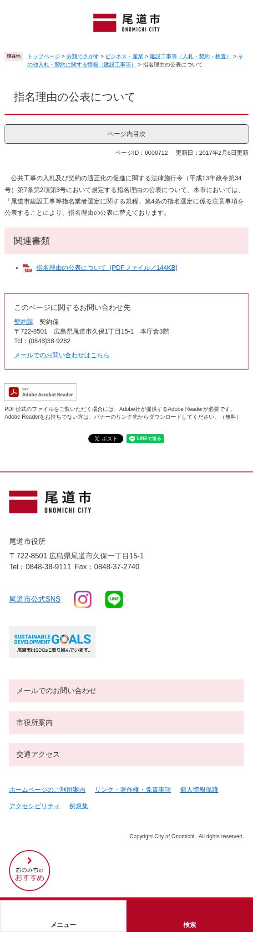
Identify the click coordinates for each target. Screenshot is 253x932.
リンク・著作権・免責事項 (133, 789)
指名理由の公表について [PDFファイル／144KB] (106, 267)
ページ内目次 (126, 133)
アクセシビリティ (34, 806)
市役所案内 (34, 722)
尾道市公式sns (35, 599)
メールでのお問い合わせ (56, 690)
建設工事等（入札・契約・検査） (191, 56)
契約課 (23, 321)
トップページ (43, 56)
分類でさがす (82, 56)
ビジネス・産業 (124, 56)
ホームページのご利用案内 (47, 789)
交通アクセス (38, 754)
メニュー (63, 924)
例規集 (78, 806)
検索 (189, 924)
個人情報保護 (199, 789)
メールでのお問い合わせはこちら (62, 355)
